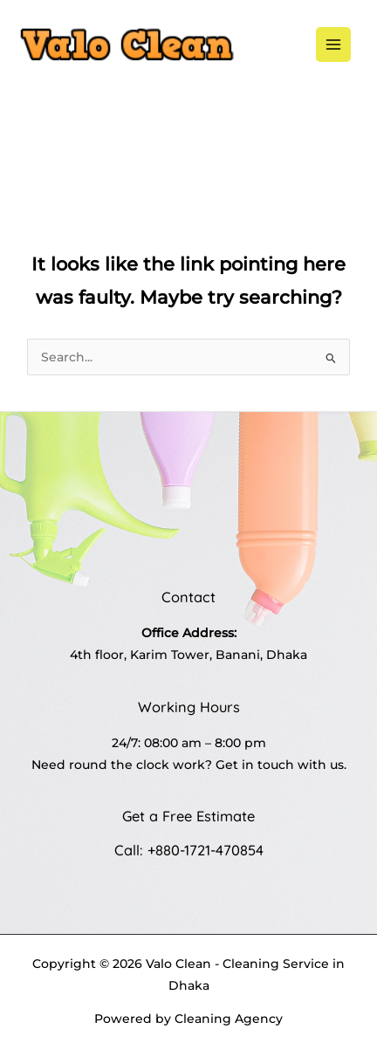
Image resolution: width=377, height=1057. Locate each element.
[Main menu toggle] (334, 45)
